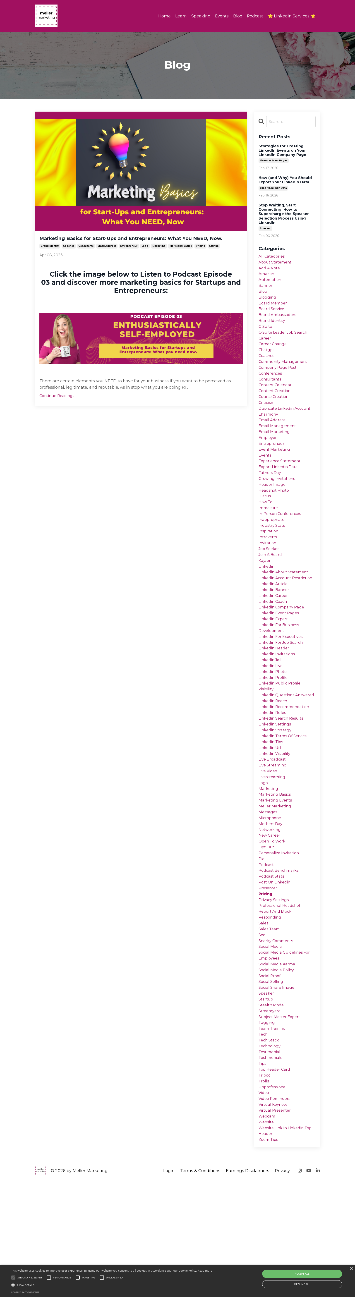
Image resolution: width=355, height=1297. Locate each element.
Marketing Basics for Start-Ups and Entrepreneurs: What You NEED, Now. (139, 244)
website (267, 1234)
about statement (276, 263)
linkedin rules (274, 778)
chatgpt (267, 361)
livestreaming (273, 850)
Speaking (200, 16)
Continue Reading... (56, 406)
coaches (68, 256)
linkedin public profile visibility (282, 743)
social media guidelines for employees (287, 1049)
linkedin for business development (281, 677)
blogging (268, 302)
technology (270, 1150)
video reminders (276, 1208)
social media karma (279, 1058)
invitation (268, 576)
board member (274, 309)
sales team (270, 1019)
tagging (267, 1124)
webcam (268, 1228)
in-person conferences (282, 543)
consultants (86, 256)
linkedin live (272, 719)
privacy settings (275, 987)
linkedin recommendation (286, 772)
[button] (111, 1285)
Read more (205, 1271)
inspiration (269, 563)
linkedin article (274, 628)
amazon (267, 276)
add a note (270, 270)
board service (273, 315)
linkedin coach (274, 648)
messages (269, 889)
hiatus (265, 524)
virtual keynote (274, 1215)
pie (262, 941)
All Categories (273, 257)
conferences (271, 387)
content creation (276, 406)
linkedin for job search (283, 693)
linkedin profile (274, 732)
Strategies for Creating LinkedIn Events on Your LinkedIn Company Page (282, 150)
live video (269, 843)
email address (107, 256)
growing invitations (278, 504)
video (264, 1202)
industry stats (273, 557)
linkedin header (275, 700)
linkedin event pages (273, 161)
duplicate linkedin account (287, 426)
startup (214, 256)
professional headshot (281, 993)
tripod (265, 1182)
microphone (271, 895)
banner (266, 289)
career (265, 348)
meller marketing (276, 882)
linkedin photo (274, 726)
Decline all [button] (302, 1284)
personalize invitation (281, 935)
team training (273, 1130)
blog (263, 296)
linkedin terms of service (285, 804)
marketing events (277, 876)
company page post (279, 380)
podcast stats (272, 961)
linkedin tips (272, 811)
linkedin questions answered (278, 755)
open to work (273, 921)
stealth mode (272, 1104)
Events (221, 16)
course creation (275, 413)
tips (263, 1169)
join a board (271, 589)
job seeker (270, 583)
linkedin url (271, 817)
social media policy (278, 1065)
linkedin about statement (286, 609)
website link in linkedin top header (284, 1244)
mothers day (272, 902)
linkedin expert (275, 667)
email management (279, 446)
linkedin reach (274, 765)
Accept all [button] (302, 1273)
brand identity (50, 256)
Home (164, 16)
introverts (268, 569)
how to (266, 530)
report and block (276, 1000)
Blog (237, 16)
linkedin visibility (276, 824)
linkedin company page (284, 654)
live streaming (274, 837)
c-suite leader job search (285, 341)
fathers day (271, 498)
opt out (267, 928)
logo (145, 256)
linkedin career (275, 641)
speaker (265, 228)
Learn (180, 16)
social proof (271, 1071)
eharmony (269, 433)
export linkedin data (273, 188)
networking (271, 909)
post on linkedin (276, 967)
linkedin (267, 602)
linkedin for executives (283, 687)
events (265, 478)
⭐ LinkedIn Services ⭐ (292, 16)
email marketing (276, 452)
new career (271, 915)
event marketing (276, 472)
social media (271, 1039)
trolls (264, 1189)
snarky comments (278, 1032)
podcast (267, 947)
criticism (268, 420)
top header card (276, 1176)
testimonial (271, 1156)
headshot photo (275, 517)
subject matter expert (281, 1117)
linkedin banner (275, 635)
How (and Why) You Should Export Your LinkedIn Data (285, 180)
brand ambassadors (279, 322)
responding (271, 1006)
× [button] (351, 1269)
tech (264, 1136)
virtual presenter (276, 1221)
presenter (268, 974)
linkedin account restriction (276, 619)
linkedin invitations (279, 706)
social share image (278, 1084)
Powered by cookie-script (25, 1292)
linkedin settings (276, 791)
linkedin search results (283, 785)
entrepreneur (128, 256)
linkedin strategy (276, 798)
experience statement (281, 485)
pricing (200, 256)
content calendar (277, 400)
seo (262, 1026)
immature (269, 537)
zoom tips (269, 1254)
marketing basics (181, 256)
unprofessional (274, 1195)
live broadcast (273, 830)
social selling (272, 1078)
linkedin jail (271, 713)
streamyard (271, 1110)
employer (268, 459)
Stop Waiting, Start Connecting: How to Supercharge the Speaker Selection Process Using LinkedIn (284, 214)
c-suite (266, 335)
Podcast (255, 16)
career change (274, 354)
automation (271, 283)
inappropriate (272, 550)
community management (285, 374)
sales (264, 1013)
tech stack (270, 1143)
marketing (159, 256)
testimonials (272, 1163)
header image (273, 511)
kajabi (265, 595)
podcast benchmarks (280, 954)
